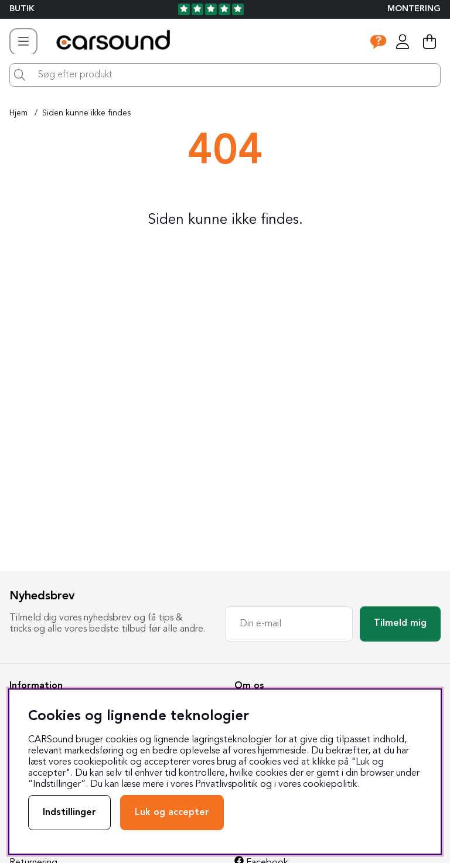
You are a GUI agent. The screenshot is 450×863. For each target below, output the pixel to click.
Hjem (18, 113)
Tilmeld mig (400, 623)
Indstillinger (69, 812)
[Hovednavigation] (23, 41)
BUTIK (22, 9)
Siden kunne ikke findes (86, 113)
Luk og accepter (172, 812)
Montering (414, 9)
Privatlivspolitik (226, 784)
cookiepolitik (330, 784)
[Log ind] (402, 41)
